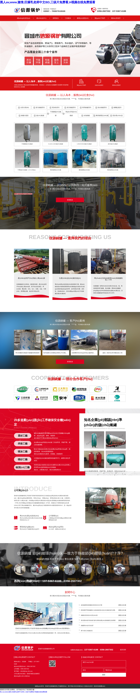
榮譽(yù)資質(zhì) (83, 18)
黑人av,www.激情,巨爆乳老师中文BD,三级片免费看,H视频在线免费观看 (47, 2)
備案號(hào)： (64, 686)
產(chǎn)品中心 (41, 18)
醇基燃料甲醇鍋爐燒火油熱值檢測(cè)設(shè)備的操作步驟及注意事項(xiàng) (99, 610)
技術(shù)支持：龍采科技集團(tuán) (94, 686)
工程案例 (68, 18)
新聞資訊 (56, 18)
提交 (103, 674)
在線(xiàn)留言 (99, 85)
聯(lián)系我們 (115, 18)
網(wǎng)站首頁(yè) (23, 18)
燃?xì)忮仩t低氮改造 (87, 630)
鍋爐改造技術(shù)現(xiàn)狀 (89, 615)
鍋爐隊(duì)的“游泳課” (87, 625)
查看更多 (70, 200)
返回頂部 (123, 649)
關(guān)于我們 (100, 18)
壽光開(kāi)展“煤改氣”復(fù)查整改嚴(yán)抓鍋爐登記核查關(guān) (99, 620)
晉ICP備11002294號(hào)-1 (76, 686)
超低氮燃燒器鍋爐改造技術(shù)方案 (91, 605)
